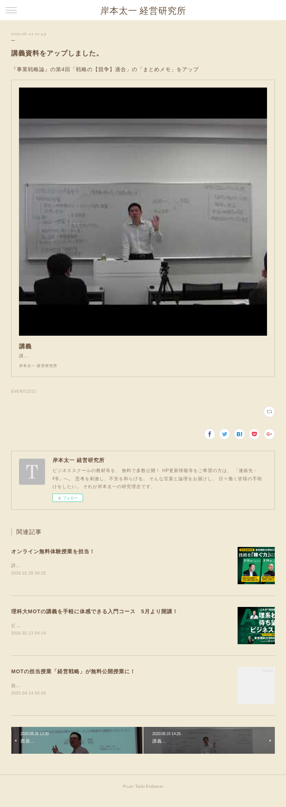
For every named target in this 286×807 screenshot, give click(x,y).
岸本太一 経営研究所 (143, 10)
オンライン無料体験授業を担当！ (53, 559)
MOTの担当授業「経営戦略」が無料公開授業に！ (73, 680)
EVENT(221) (23, 399)
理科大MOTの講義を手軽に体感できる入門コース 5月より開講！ (94, 620)
